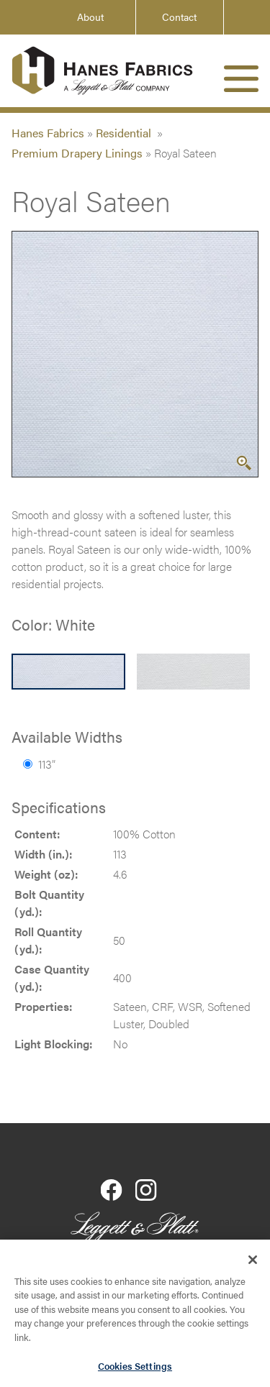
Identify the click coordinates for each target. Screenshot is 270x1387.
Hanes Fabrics (48, 132)
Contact (179, 17)
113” (39, 764)
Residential (125, 132)
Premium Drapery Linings (77, 153)
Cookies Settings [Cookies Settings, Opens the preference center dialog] (135, 1368)
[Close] (253, 1262)
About (90, 17)
